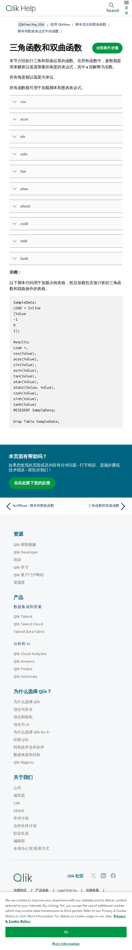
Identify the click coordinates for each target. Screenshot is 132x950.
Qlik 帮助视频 (25, 544)
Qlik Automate (25, 676)
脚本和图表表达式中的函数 (38, 31)
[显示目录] (11, 24)
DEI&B (19, 810)
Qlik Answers (24, 661)
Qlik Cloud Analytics (30, 653)
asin (23, 153)
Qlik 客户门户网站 (29, 574)
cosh (24, 223)
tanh (24, 258)
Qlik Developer (26, 552)
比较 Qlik (21, 739)
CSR (17, 803)
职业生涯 (21, 833)
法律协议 (20, 890)
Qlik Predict (23, 668)
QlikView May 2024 (31, 24)
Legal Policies (67, 890)
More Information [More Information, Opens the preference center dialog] (66, 943)
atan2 (25, 206)
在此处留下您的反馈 (32, 482)
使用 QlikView (60, 24)
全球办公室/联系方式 (32, 848)
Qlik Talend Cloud (28, 624)
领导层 (19, 795)
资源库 (19, 582)
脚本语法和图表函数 (90, 24)
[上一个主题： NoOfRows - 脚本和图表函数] (34, 506)
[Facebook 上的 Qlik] (113, 875)
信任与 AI (21, 724)
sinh (23, 240)
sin (22, 136)
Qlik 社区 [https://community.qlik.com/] (75, 875)
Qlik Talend (23, 616)
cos (23, 101)
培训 (17, 559)
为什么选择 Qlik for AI (32, 732)
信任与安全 (23, 709)
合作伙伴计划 (25, 825)
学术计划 (21, 818)
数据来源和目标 (27, 754)
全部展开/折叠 (107, 48)
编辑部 (19, 840)
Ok (66, 932)
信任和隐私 (23, 716)
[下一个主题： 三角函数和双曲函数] (97, 506)
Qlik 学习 (21, 567)
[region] (66, 921)
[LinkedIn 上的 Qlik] (103, 875)
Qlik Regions (24, 762)
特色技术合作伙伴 (29, 747)
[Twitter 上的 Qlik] (94, 875)
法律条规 (92, 890)
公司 (17, 787)
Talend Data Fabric (29, 631)
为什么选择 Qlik (27, 701)
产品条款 (42, 890)
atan (24, 188)
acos (24, 119)
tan (23, 171)
